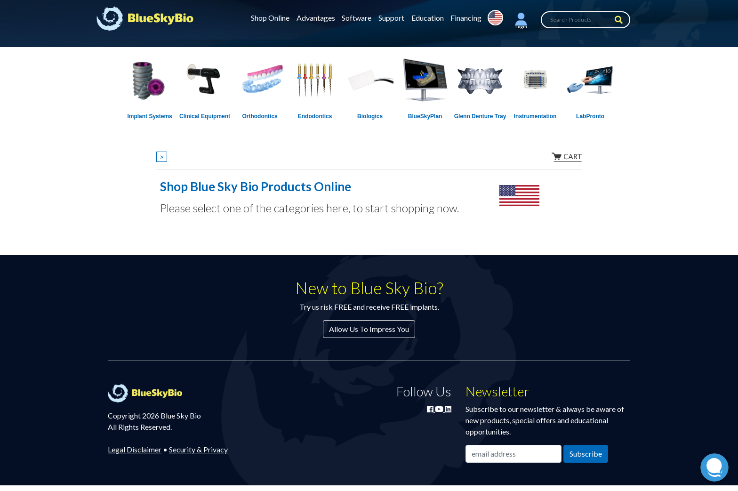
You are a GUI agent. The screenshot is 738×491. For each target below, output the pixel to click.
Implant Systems (149, 116)
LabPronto (590, 116)
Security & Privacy (198, 449)
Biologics (370, 116)
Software (356, 17)
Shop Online (270, 17)
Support (391, 17)
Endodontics (315, 116)
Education (427, 17)
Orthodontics (259, 116)
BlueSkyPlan (425, 116)
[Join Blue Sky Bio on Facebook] (431, 408)
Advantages (316, 17)
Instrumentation (535, 116)
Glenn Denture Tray (480, 116)
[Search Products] (585, 19)
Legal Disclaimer (134, 449)
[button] (521, 20)
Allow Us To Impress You (369, 328)
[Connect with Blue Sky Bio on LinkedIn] (448, 408)
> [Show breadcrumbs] (162, 156)
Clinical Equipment (204, 116)
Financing (465, 17)
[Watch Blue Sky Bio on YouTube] (440, 408)
